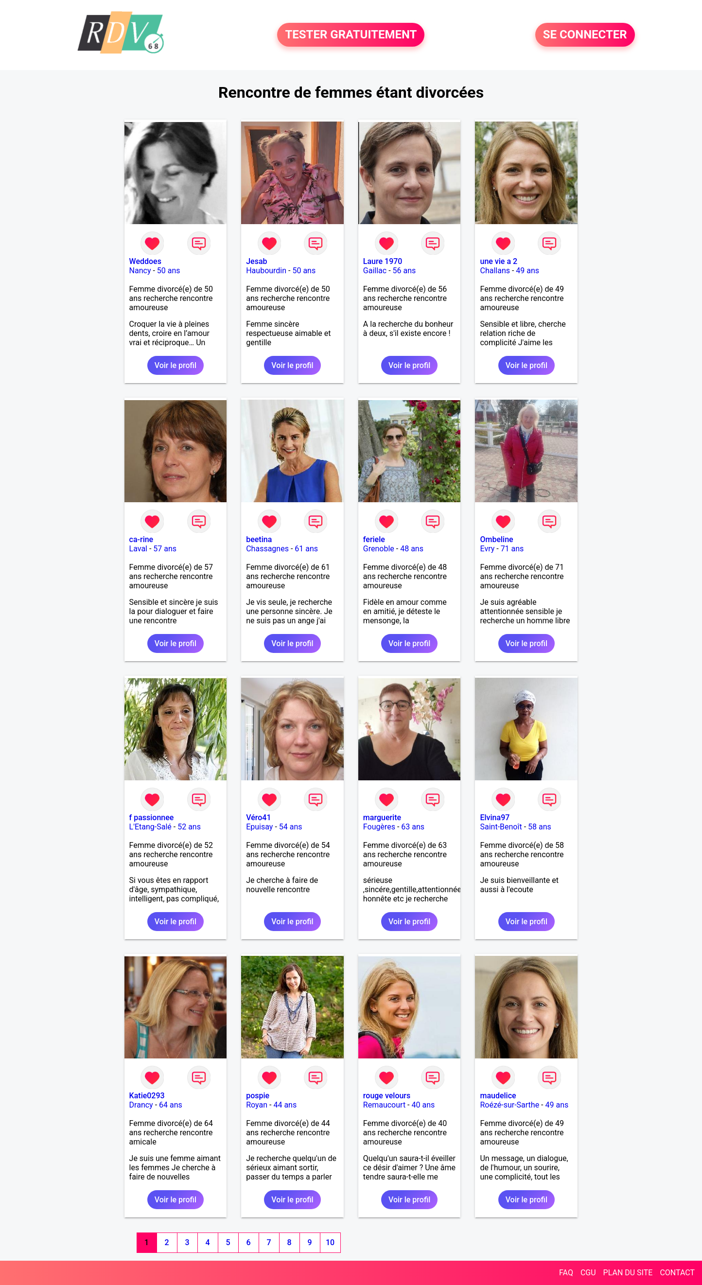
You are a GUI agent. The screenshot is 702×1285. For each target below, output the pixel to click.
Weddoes (145, 261)
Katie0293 (147, 1095)
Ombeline (496, 539)
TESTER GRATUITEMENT (351, 35)
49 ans (527, 270)
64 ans (170, 1104)
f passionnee (151, 817)
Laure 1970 (383, 261)
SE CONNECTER (585, 35)
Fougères (379, 826)
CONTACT (677, 1272)
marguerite (382, 817)
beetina (259, 539)
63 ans (412, 826)
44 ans (285, 1104)
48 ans (411, 548)
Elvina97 (494, 817)
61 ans (306, 548)
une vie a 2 (498, 261)
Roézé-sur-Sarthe (509, 1104)
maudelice (498, 1095)
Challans (495, 270)
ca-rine (141, 539)
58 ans (539, 826)
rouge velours (386, 1095)
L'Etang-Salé (150, 826)
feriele (374, 539)
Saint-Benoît (501, 826)
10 (330, 1242)
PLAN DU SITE (628, 1272)
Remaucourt (384, 1104)
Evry (487, 548)
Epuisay (259, 826)
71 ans (512, 548)
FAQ (566, 1272)
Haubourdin (266, 270)
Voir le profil (175, 365)
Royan (256, 1104)
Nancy (140, 270)
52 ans (189, 826)
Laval (138, 548)
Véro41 (258, 817)
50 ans (168, 270)
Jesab (256, 261)
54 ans (290, 826)
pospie (257, 1095)
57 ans (164, 548)
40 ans (423, 1104)
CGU (588, 1272)
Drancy (141, 1104)
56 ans (404, 270)
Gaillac (374, 270)
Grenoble (378, 548)
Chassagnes (267, 548)
